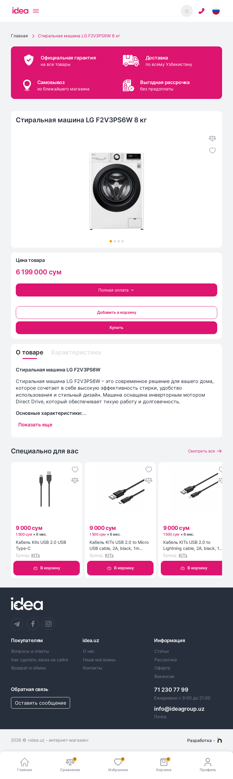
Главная (19, 35)
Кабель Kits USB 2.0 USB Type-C (41, 545)
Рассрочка (165, 659)
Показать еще (35, 425)
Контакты (92, 668)
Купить (116, 327)
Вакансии (164, 676)
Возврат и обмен (28, 668)
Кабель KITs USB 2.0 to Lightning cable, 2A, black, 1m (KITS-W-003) (193, 545)
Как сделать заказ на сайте (39, 659)
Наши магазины (99, 659)
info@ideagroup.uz (179, 709)
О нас (89, 651)
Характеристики (76, 352)
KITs (35, 555)
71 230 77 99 (171, 689)
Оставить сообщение (40, 703)
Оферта (162, 668)
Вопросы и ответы (30, 651)
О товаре (29, 352)
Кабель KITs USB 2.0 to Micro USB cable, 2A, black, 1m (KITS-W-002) (119, 545)
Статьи (161, 651)
